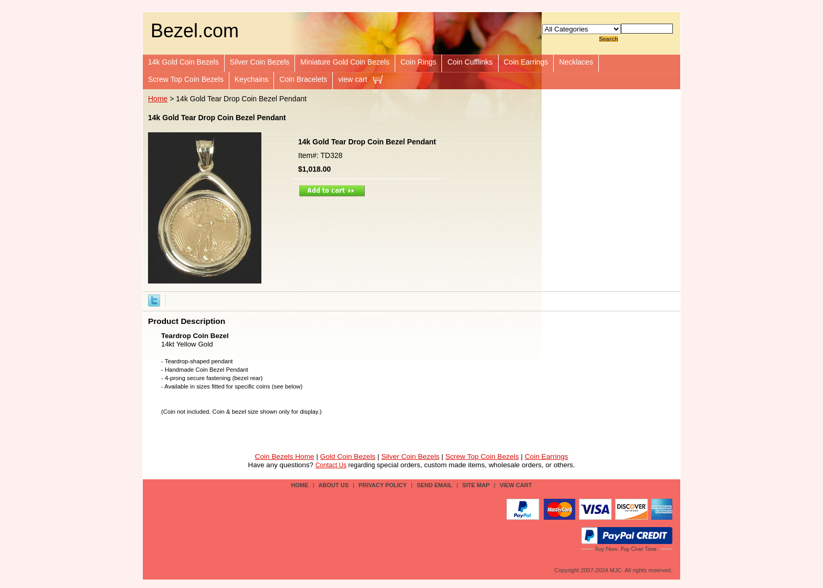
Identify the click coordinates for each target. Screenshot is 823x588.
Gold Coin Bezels (348, 456)
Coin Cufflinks (469, 62)
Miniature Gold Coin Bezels (344, 62)
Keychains (252, 79)
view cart (352, 79)
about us (334, 485)
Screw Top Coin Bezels (186, 79)
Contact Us (330, 465)
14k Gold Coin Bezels (183, 62)
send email (434, 485)
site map (476, 485)
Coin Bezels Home (284, 456)
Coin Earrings (526, 62)
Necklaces (576, 62)
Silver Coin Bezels (260, 62)
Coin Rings (418, 62)
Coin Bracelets (303, 79)
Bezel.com (195, 30)
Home (157, 98)
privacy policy (382, 485)
